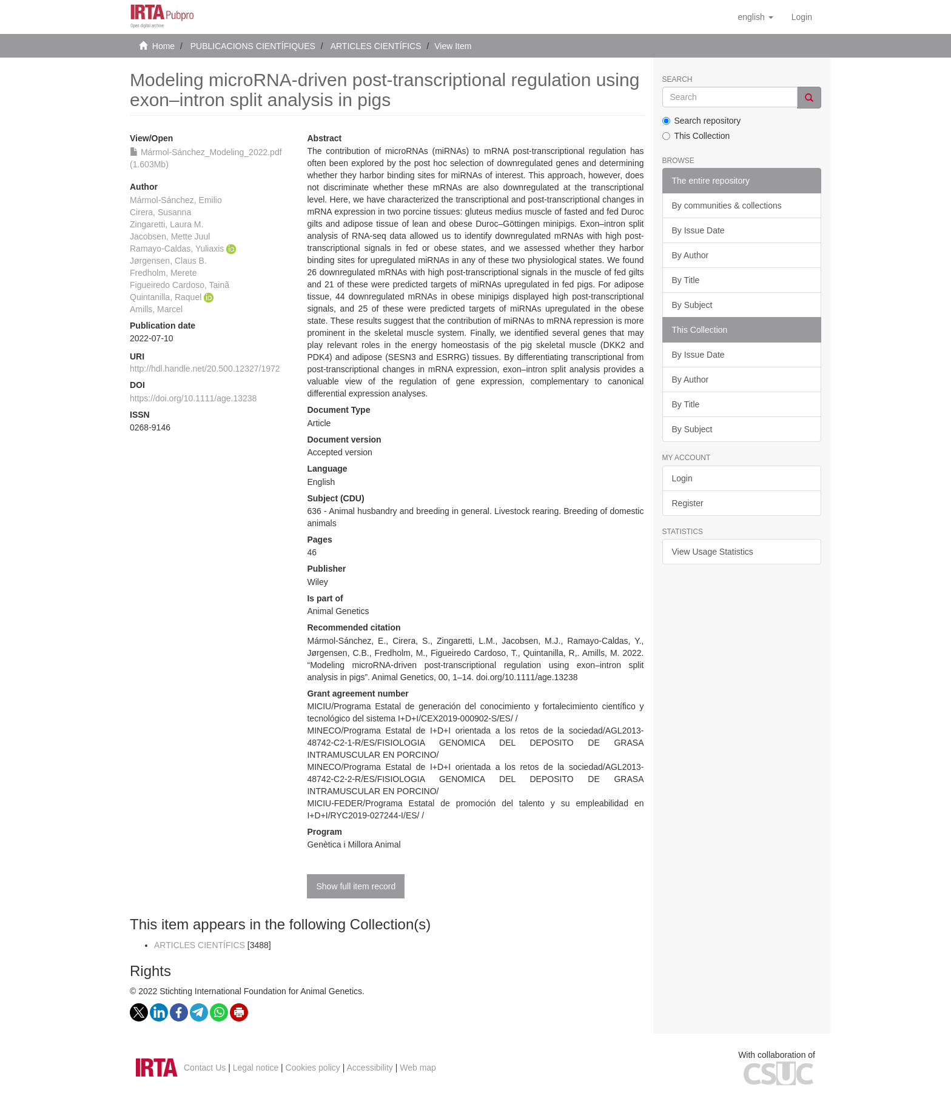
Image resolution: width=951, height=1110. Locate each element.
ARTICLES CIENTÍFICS (376, 46)
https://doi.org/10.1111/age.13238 (193, 398)
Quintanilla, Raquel (165, 297)
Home (163, 46)
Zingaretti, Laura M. (166, 224)
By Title (686, 280)
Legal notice (256, 1067)
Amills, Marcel (156, 309)
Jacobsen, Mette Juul (170, 236)
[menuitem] (801, 17)
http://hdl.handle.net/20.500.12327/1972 (205, 368)
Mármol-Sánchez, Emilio (176, 200)
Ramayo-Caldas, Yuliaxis (177, 248)
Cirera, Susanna (160, 212)
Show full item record (355, 886)
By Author (690, 255)
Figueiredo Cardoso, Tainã (179, 285)
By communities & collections (727, 205)
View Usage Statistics (712, 552)
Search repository (701, 120)
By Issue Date (698, 230)
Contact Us (205, 1067)
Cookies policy (313, 1067)
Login (682, 478)
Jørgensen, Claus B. (168, 261)
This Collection (696, 136)
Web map (418, 1067)
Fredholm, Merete (163, 273)
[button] (755, 17)
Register (688, 503)
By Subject (692, 305)
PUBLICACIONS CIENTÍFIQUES (252, 46)
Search (677, 80)
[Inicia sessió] (801, 17)
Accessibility (370, 1067)
